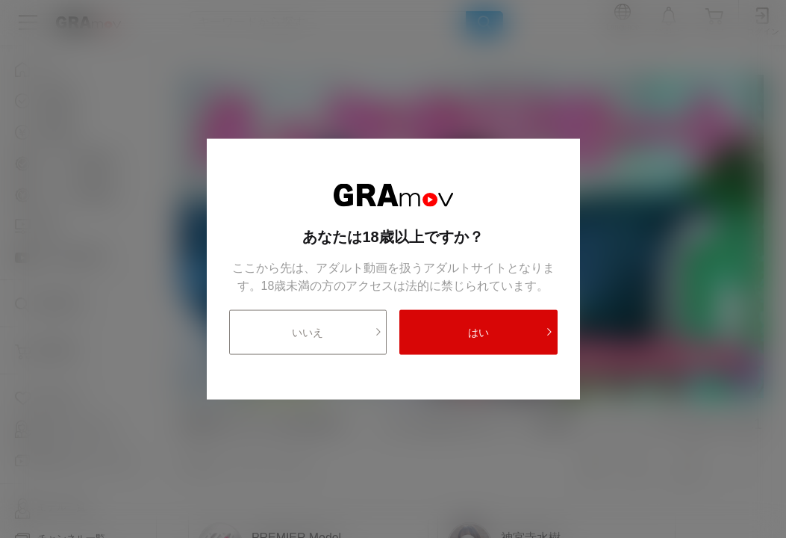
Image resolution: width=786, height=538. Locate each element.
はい (510, 332)
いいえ (337, 332)
